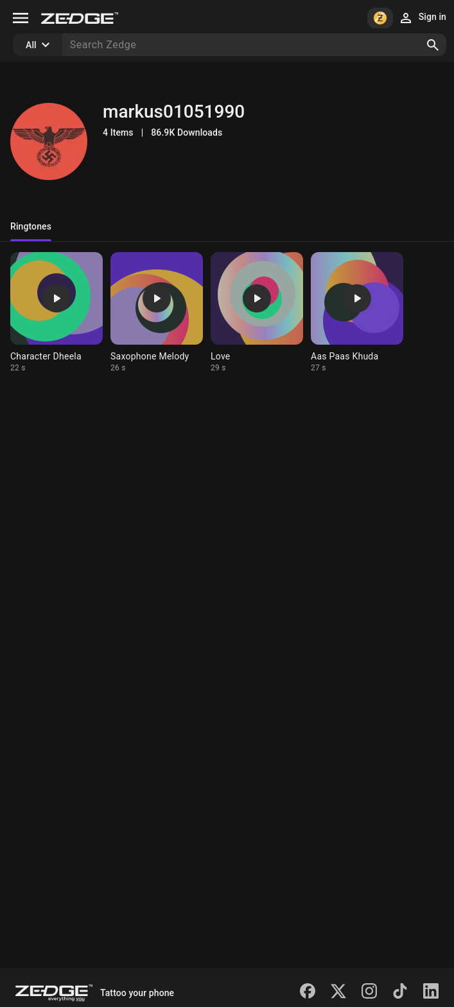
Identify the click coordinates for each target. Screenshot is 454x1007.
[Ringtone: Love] (257, 312)
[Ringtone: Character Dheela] (56, 312)
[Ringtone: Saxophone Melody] (156, 312)
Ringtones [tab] (30, 226)
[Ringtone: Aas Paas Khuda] (357, 312)
